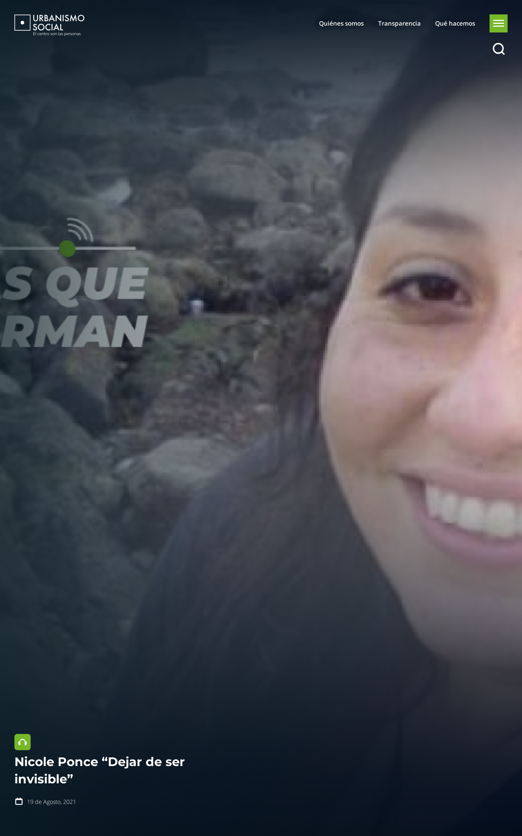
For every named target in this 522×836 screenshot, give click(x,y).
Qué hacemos (455, 23)
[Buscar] (499, 49)
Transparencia (399, 23)
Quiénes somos (341, 23)
